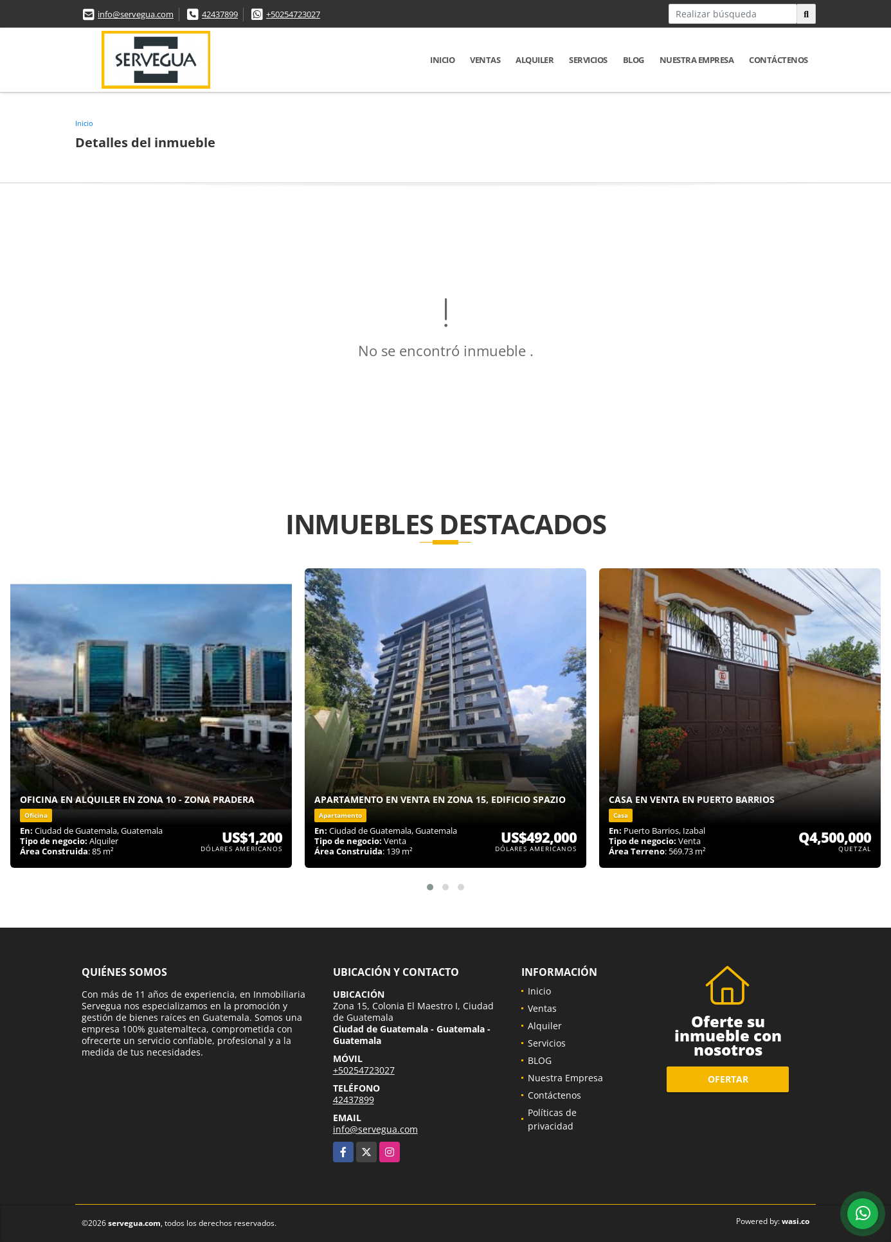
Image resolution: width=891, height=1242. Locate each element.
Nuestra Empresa (697, 60)
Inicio (442, 60)
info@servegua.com (136, 14)
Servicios (588, 60)
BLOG (633, 60)
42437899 (220, 14)
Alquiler (535, 60)
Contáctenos (778, 60)
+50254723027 (293, 14)
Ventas (485, 60)
